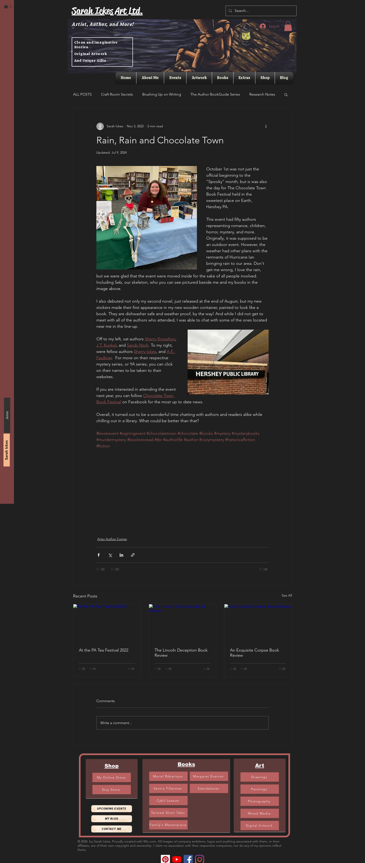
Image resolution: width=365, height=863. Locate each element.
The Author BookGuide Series (215, 94)
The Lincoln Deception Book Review (181, 653)
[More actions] (266, 126)
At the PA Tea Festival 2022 (103, 650)
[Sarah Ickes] (6, 450)
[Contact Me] (111, 828)
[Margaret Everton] (209, 776)
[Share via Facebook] (98, 555)
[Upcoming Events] (111, 808)
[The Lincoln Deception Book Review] (182, 623)
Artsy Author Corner (112, 539)
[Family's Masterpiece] (168, 824)
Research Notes (262, 94)
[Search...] (261, 11)
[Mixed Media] (259, 813)
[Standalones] (209, 788)
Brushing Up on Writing (161, 94)
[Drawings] (259, 777)
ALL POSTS (82, 94)
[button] (10, 6)
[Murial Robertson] (168, 776)
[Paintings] (259, 789)
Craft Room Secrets (117, 94)
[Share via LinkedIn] (121, 555)
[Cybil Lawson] (168, 800)
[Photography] (259, 801)
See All (287, 595)
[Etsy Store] (111, 789)
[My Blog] (111, 818)
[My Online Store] (111, 777)
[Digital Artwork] (259, 825)
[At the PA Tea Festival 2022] (107, 623)
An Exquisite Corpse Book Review (254, 653)
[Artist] (7, 415)
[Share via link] (133, 555)
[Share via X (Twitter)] (110, 555)
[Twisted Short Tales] (168, 812)
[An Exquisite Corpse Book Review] (258, 623)
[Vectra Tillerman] (168, 788)
